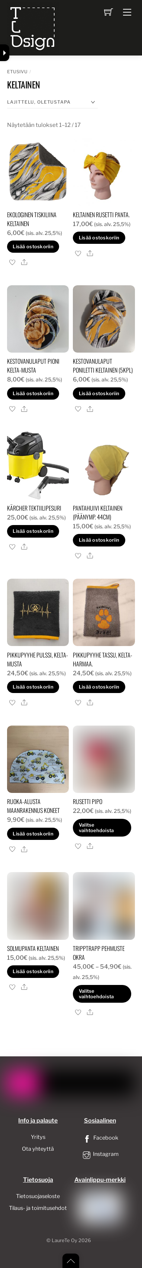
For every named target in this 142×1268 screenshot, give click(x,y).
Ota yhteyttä (38, 1149)
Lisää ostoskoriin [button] (33, 246)
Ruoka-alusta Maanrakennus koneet (33, 806)
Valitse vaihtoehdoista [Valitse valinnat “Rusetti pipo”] (96, 827)
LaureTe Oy (64, 1240)
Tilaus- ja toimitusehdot (38, 1208)
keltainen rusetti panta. (101, 214)
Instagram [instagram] (100, 1154)
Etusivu (17, 71)
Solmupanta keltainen (33, 948)
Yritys (38, 1137)
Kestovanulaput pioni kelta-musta (33, 365)
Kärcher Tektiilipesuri (34, 508)
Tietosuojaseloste (38, 1196)
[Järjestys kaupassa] (52, 102)
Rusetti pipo (87, 801)
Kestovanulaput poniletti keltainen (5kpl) (103, 365)
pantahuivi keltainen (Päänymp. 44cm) (97, 512)
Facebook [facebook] (100, 1137)
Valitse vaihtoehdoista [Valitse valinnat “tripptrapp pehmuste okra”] (96, 993)
